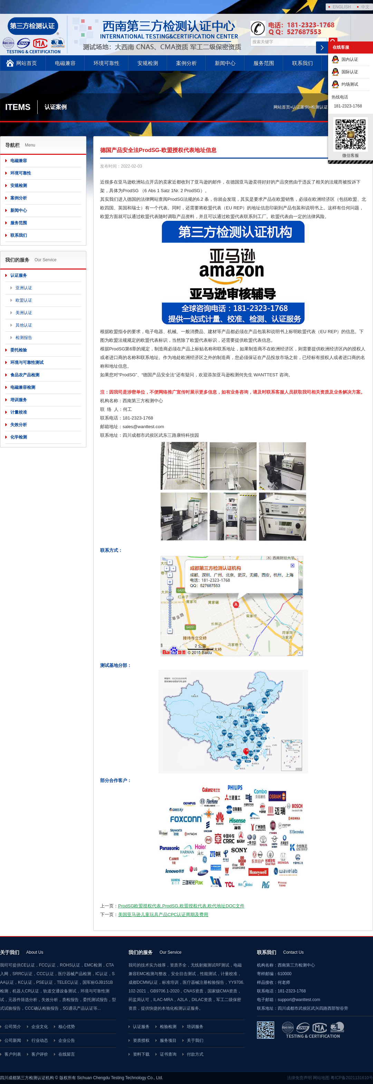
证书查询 (168, 1054)
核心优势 (66, 1026)
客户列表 (12, 1054)
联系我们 (302, 63)
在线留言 (66, 1054)
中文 (365, 6)
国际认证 (345, 71)
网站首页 (26, 63)
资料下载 (141, 1054)
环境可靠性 (106, 63)
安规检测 (147, 63)
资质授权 (141, 1040)
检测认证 (319, 107)
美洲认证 (24, 312)
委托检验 (18, 350)
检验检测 (168, 1026)
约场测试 (345, 84)
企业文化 (39, 1026)
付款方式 (195, 1054)
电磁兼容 (65, 63)
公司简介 (12, 1026)
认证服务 (18, 275)
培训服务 (18, 399)
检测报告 (24, 337)
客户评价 (39, 1054)
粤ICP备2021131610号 (352, 1077)
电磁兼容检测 (22, 387)
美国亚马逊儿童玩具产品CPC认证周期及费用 (163, 914)
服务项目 (168, 1040)
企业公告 (66, 1040)
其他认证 (24, 325)
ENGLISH (342, 6)
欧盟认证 (24, 300)
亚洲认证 (24, 287)
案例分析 (186, 63)
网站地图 (321, 1077)
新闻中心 (225, 63)
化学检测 (18, 437)
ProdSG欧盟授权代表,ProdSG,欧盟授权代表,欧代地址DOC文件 (181, 905)
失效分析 (18, 424)
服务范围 (264, 63)
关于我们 (195, 1040)
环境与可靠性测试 (27, 362)
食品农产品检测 (24, 375)
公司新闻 (12, 1040)
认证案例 (300, 107)
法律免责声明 (299, 1077)
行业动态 (39, 1040)
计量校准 (18, 412)
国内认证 (345, 59)
